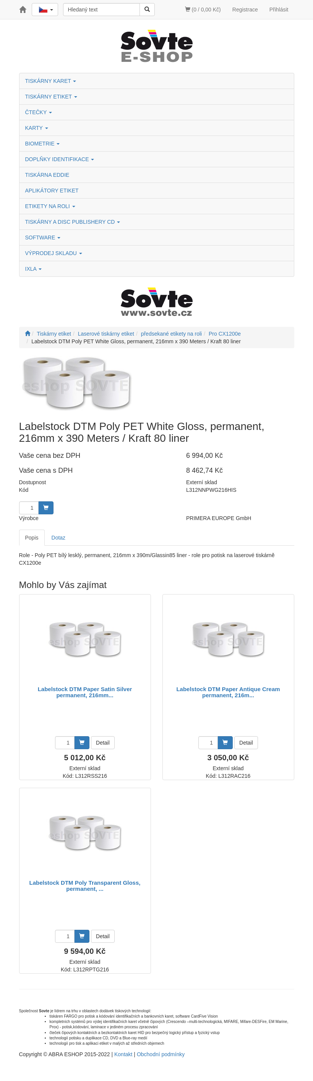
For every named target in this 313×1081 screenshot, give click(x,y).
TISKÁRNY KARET (50, 81)
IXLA (33, 269)
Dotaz (59, 538)
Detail (103, 743)
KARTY (36, 128)
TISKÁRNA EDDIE (47, 175)
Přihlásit (279, 9)
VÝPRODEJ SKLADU (53, 253)
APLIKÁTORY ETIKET (52, 190)
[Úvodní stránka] (27, 334)
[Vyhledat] (147, 9)
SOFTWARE (43, 237)
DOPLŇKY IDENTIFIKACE (59, 159)
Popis (32, 538)
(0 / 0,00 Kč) (203, 9)
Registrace (245, 9)
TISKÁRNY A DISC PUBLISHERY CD (72, 222)
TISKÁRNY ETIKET (51, 97)
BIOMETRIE (42, 144)
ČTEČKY (38, 112)
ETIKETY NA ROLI (50, 206)
